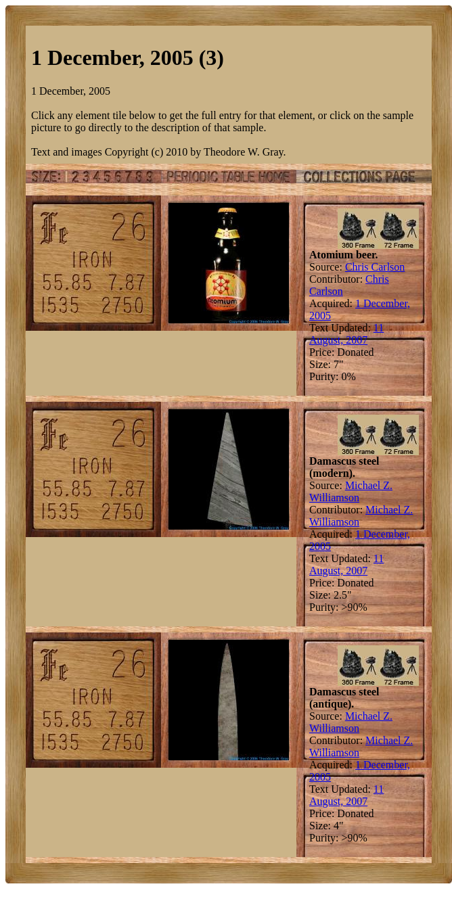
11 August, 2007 (346, 334)
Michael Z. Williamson (350, 491)
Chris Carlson (375, 267)
